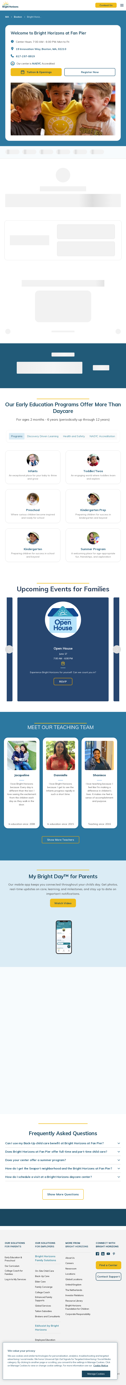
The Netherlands (73, 1290)
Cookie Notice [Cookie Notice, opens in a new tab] (100, 1365)
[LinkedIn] (103, 1253)
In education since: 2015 (60, 824)
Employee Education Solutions (45, 1341)
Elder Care (40, 1281)
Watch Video (63, 903)
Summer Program (93, 549)
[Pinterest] (114, 1253)
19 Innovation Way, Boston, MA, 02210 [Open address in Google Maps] (41, 49)
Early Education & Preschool (13, 1259)
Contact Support (108, 1276)
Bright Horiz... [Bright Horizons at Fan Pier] (34, 16)
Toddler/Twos (93, 471)
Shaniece (99, 775)
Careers (69, 1263)
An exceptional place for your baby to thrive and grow (33, 477)
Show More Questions (63, 1194)
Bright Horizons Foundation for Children (77, 1307)
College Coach (42, 1292)
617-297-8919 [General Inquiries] (25, 56)
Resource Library (74, 1300)
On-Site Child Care (44, 1271)
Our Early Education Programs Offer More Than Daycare (63, 407)
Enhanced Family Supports (43, 1299)
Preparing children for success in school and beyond (32, 555)
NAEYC (36, 63)
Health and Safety (74, 436)
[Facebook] (97, 1253)
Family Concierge (43, 1287)
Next (117, 649)
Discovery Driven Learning (43, 436)
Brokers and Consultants (47, 1316)
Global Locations (73, 1279)
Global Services (43, 1305)
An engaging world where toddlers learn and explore (93, 477)
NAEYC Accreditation (102, 436)
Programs (16, 436)
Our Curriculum (12, 1266)
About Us (70, 1258)
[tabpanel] (63, 649)
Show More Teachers (60, 839)
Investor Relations (74, 1295)
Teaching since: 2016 (99, 824)
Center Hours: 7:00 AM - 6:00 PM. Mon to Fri (42, 41)
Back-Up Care (42, 1276)
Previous (9, 649)
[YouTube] (108, 1253)
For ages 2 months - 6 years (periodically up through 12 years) (63, 419)
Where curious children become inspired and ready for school (33, 516)
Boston (18, 16)
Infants (33, 471)
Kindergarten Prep (93, 510)
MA (7, 16)
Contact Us (106, 5)
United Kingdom (73, 1284)
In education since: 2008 (22, 824)
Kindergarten (33, 549)
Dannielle (60, 775)
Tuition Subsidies (43, 1311)
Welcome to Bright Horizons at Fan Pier (48, 33)
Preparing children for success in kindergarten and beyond (93, 516)
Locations (70, 1274)
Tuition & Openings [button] (36, 72)
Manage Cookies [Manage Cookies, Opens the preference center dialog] (96, 1373)
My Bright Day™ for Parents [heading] (63, 876)
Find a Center (108, 1265)
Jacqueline (21, 775)
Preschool (33, 510)
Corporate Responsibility (77, 1314)
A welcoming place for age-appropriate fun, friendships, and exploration (93, 555)
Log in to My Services (15, 1279)
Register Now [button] (90, 72)
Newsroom (70, 1268)
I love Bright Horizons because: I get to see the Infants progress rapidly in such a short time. (60, 789)
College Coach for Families (14, 1272)
